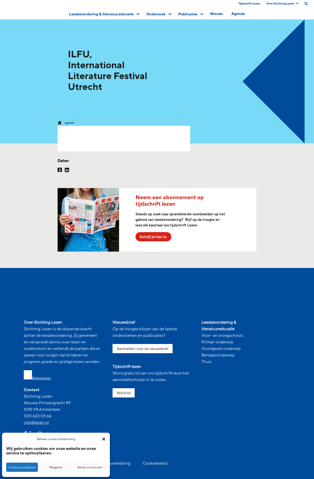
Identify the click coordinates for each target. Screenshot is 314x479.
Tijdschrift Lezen (249, 4)
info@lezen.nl (36, 422)
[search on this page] (306, 3)
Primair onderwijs (217, 342)
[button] (104, 439)
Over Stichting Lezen (282, 4)
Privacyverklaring (114, 463)
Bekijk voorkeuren (89, 467)
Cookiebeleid (155, 463)
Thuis (206, 361)
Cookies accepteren (22, 467)
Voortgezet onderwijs (221, 348)
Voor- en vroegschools (222, 335)
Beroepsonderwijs (218, 355)
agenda (69, 123)
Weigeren (56, 467)
